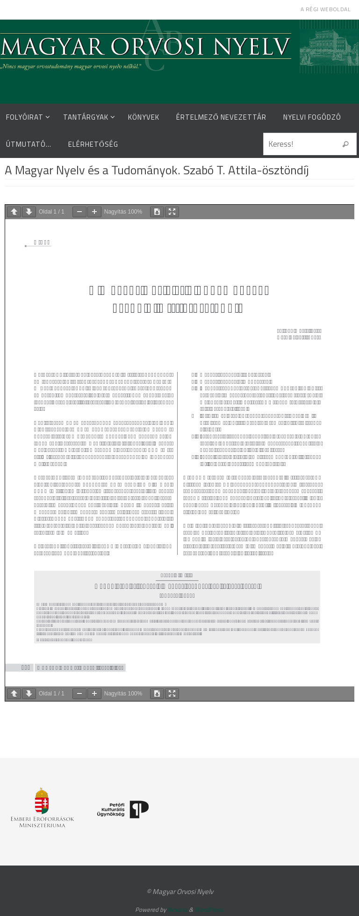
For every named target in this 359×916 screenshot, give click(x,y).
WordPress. (209, 909)
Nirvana (177, 909)
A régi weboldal (326, 9)
